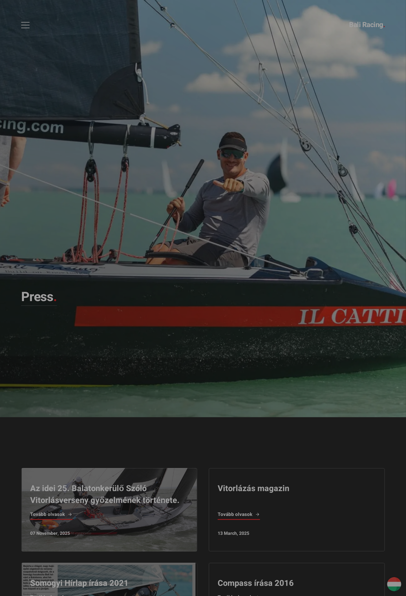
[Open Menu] (25, 25)
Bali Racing (367, 25)
